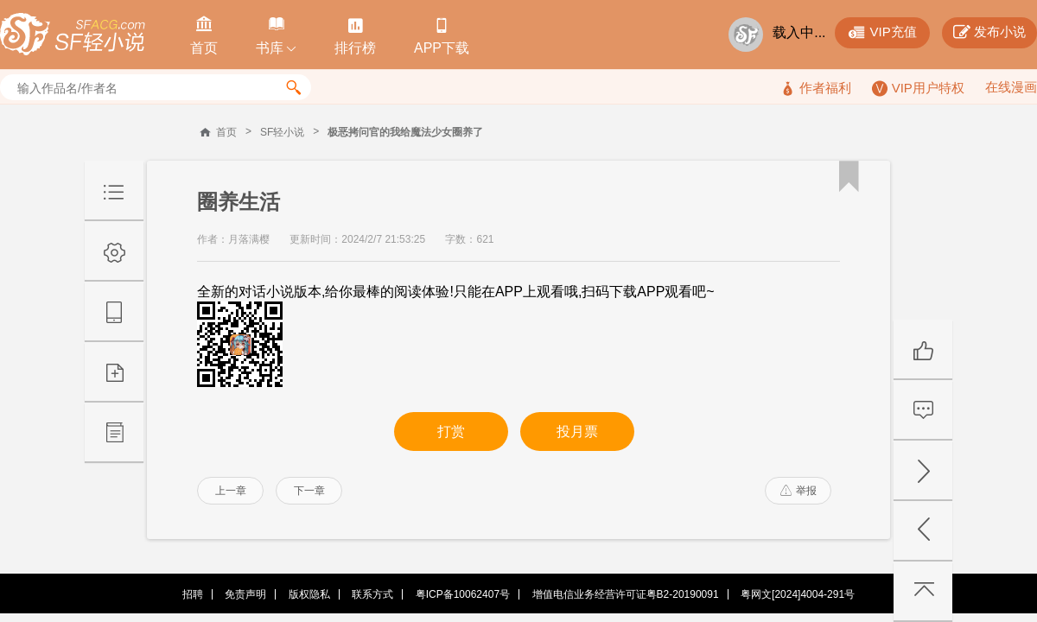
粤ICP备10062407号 (463, 594)
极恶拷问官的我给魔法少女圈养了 (405, 132)
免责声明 (245, 594)
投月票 (577, 431)
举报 (798, 491)
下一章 (309, 491)
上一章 (230, 491)
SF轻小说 (282, 132)
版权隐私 (309, 594)
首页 (226, 132)
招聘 (192, 594)
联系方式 (372, 594)
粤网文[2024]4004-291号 (798, 594)
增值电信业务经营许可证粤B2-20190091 (625, 594)
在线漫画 (1011, 86)
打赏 (451, 431)
